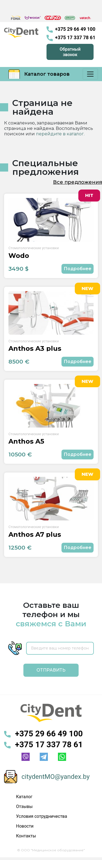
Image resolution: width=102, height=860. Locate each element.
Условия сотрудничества (41, 816)
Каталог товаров (39, 74)
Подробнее (77, 268)
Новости (24, 826)
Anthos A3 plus (34, 348)
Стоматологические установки (33, 248)
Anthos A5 (26, 441)
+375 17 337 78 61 (71, 38)
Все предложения (77, 182)
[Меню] (90, 74)
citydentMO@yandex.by (55, 776)
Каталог (24, 796)
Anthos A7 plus (34, 534)
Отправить (51, 670)
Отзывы (24, 806)
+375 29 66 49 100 (71, 29)
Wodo (18, 255)
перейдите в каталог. (60, 133)
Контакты (26, 835)
